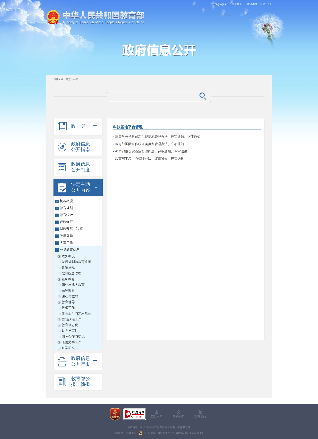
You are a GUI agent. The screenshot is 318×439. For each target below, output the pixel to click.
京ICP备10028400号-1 (126, 433)
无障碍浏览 (251, 4)
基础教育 (68, 279)
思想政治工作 (71, 319)
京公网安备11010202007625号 (159, 433)
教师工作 (68, 307)
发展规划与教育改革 (76, 262)
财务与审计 (70, 330)
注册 (269, 4)
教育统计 (66, 215)
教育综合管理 (71, 273)
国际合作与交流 (73, 336)
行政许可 (66, 222)
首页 (68, 79)
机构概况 (66, 201)
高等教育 (68, 290)
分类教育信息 (70, 249)
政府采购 (66, 236)
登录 (262, 4)
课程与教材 (70, 296)
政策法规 (68, 267)
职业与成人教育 (73, 285)
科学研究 (68, 348)
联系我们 (200, 416)
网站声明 (156, 416)
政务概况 (68, 256)
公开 (75, 79)
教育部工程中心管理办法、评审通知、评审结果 (149, 158)
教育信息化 (70, 325)
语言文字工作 (71, 342)
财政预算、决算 (71, 229)
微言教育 (237, 4)
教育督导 (68, 302)
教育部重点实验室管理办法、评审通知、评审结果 (151, 151)
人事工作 (66, 243)
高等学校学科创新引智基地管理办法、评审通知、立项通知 (157, 136)
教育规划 (66, 208)
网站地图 (178, 416)
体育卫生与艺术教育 (76, 313)
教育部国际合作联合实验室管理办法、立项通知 (149, 144)
